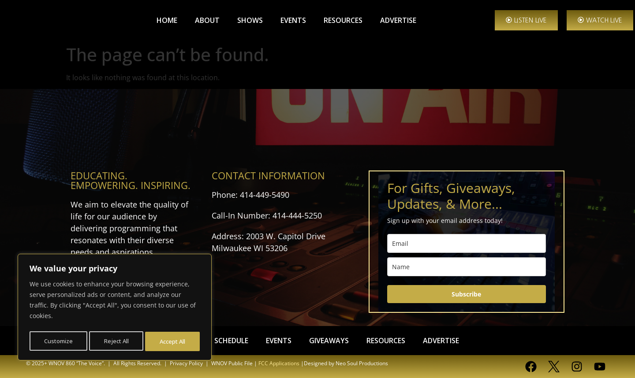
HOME (167, 20)
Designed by (319, 363)
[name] (466, 266)
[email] (466, 243)
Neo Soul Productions (362, 363)
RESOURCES (343, 20)
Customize (58, 341)
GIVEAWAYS (329, 340)
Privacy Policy (186, 363)
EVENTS (293, 20)
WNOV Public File (232, 363)
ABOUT (207, 20)
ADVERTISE (398, 20)
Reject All (116, 341)
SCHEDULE (231, 340)
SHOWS (250, 20)
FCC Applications (278, 363)
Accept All (173, 341)
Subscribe (466, 294)
